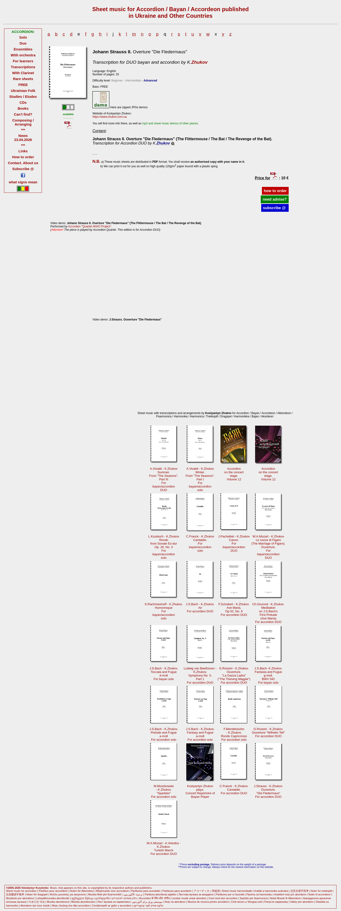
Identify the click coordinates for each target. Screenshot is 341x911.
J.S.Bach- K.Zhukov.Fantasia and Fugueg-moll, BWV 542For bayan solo (268, 675)
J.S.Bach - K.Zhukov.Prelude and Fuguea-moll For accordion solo (163, 734)
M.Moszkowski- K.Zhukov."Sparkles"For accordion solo (163, 791)
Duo (23, 43)
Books (23, 108)
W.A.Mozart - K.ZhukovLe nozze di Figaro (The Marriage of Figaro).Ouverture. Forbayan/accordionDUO (268, 547)
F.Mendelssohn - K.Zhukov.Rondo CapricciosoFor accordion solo (234, 734)
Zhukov (199, 62)
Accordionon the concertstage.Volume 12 (234, 474)
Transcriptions (23, 67)
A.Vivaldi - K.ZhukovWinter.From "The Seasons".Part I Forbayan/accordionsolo (200, 479)
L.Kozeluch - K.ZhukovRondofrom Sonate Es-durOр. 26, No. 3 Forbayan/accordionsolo (163, 547)
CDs (23, 102)
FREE (23, 85)
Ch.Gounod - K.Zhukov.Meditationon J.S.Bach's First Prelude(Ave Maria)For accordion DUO (268, 613)
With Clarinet (23, 73)
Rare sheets (23, 79)
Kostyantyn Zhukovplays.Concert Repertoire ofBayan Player (200, 791)
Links (23, 151)
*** (23, 130)
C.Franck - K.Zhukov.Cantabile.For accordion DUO (234, 789)
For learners (23, 61)
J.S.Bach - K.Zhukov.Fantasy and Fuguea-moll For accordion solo (200, 734)
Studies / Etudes (23, 97)
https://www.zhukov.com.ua (109, 116)
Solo (23, 37)
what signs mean (23, 182)
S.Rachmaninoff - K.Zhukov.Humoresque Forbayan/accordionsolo (164, 611)
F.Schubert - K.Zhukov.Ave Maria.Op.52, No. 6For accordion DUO (233, 609)
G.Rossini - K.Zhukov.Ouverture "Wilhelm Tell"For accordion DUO (268, 732)
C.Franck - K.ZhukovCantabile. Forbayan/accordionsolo (200, 543)
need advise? (275, 199)
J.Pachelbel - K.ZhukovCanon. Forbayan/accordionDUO (234, 543)
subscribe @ (275, 208)
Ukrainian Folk (23, 91)
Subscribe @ (23, 169)
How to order (23, 157)
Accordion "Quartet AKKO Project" (89, 226)
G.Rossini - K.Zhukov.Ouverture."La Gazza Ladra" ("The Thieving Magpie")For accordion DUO (234, 675)
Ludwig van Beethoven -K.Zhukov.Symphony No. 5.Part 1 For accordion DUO (200, 675)
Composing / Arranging (23, 122)
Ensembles (23, 49)
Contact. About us (23, 163)
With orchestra (23, 55)
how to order (275, 191)
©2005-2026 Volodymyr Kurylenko (27, 887)
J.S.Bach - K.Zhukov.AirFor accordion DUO (200, 607)
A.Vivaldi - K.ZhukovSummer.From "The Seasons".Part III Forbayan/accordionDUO (163, 479)
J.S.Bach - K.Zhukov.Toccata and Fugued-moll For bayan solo (163, 674)
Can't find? (23, 114)
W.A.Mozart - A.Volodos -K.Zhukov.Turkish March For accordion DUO (164, 848)
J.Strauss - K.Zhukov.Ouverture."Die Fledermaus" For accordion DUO (268, 791)
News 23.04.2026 (23, 138)
